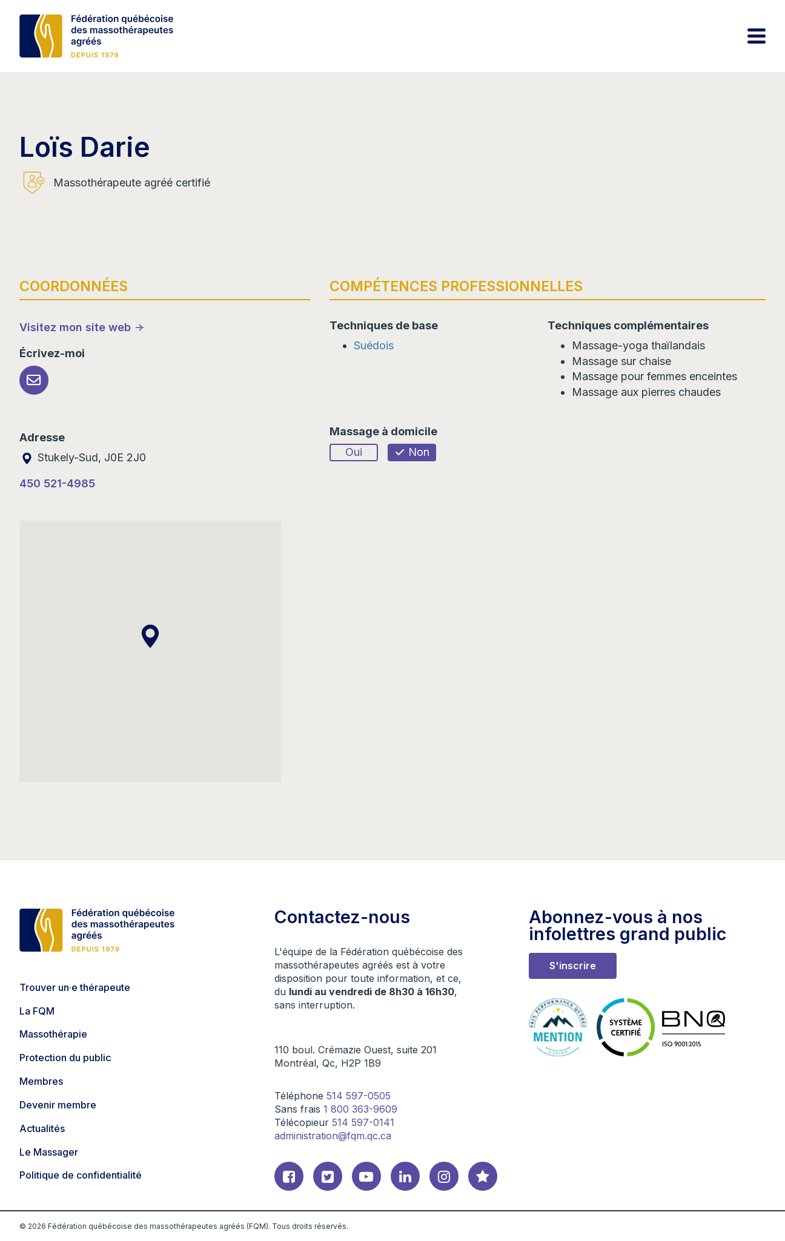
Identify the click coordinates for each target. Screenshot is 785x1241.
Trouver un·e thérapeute (74, 987)
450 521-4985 (57, 483)
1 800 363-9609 (360, 1109)
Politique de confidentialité (80, 1175)
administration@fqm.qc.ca (332, 1136)
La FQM (37, 1011)
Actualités (42, 1128)
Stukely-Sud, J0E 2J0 (82, 457)
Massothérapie (53, 1034)
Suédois (374, 345)
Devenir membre (57, 1105)
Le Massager (48, 1152)
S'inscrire (572, 966)
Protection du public (65, 1058)
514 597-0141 (363, 1122)
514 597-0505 (358, 1096)
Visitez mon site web (75, 327)
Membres (41, 1081)
